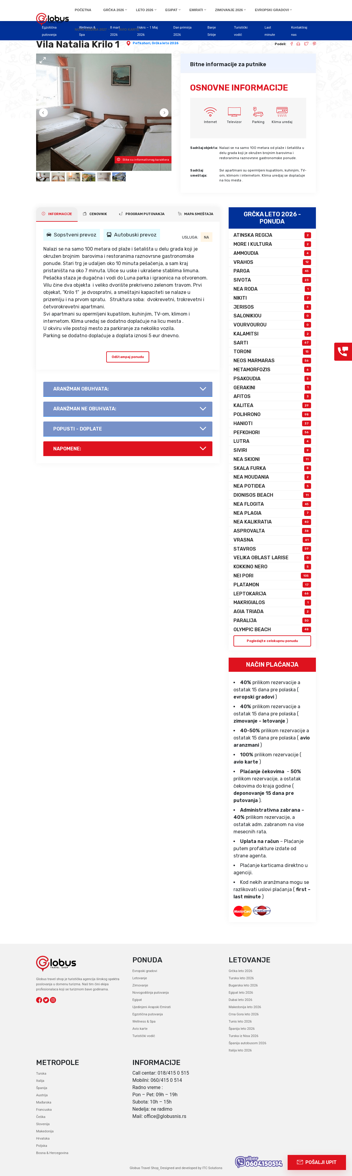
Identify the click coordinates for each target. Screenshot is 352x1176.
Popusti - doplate (77, 429)
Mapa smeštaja (195, 214)
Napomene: (67, 449)
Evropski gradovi (144, 971)
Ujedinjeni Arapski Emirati (151, 1007)
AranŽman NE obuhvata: (84, 409)
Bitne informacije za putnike (228, 64)
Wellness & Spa (143, 1021)
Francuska (43, 1110)
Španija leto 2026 (242, 1029)
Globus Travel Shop (144, 1168)
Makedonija (45, 1131)
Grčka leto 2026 (165, 43)
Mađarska (43, 1102)
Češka (40, 1117)
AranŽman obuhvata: (81, 389)
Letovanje (139, 978)
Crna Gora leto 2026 (243, 1014)
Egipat (137, 1000)
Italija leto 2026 (240, 1050)
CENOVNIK (95, 214)
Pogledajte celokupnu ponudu (272, 641)
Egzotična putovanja (147, 1014)
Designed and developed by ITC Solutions (190, 1168)
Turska (41, 1074)
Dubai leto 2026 (240, 1000)
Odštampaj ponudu (128, 357)
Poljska (41, 1146)
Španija (41, 1088)
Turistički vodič (143, 1036)
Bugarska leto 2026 (243, 985)
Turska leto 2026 (241, 978)
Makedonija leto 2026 (245, 1007)
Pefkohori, (142, 43)
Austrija (42, 1095)
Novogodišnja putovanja (150, 993)
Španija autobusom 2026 (247, 1043)
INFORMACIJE (57, 214)
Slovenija (43, 1124)
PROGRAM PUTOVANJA (142, 214)
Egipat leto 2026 (241, 993)
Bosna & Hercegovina (52, 1153)
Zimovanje (140, 985)
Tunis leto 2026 (240, 1021)
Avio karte (139, 1029)
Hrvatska (42, 1139)
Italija (40, 1081)
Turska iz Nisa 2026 (243, 1036)
